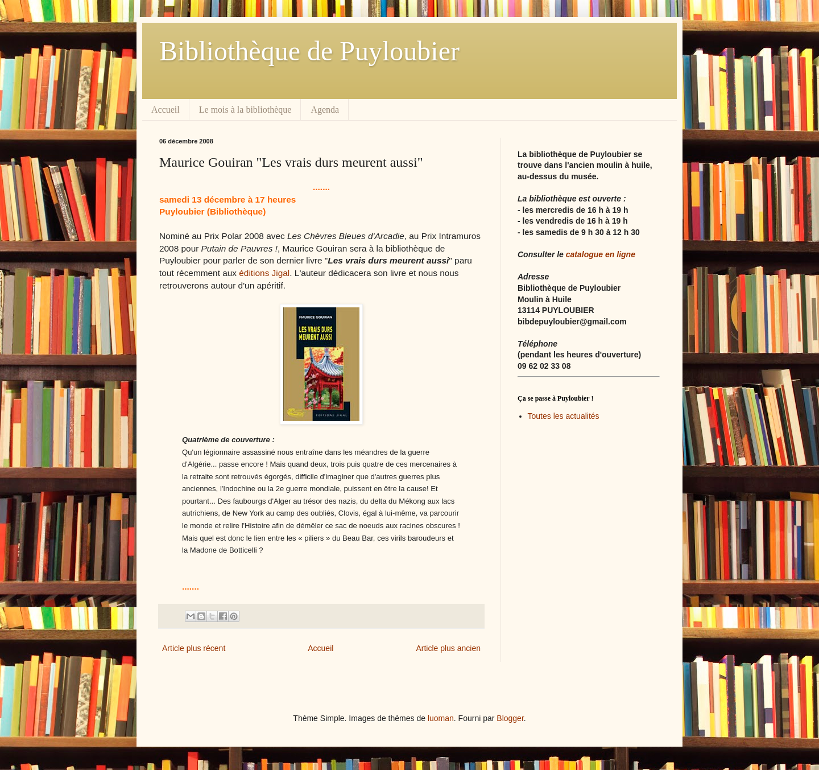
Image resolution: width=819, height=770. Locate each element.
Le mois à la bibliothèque (245, 109)
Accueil (165, 109)
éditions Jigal (264, 273)
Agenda (325, 109)
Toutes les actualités (563, 416)
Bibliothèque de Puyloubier (309, 51)
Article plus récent (193, 648)
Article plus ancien (448, 648)
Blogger (510, 718)
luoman (441, 718)
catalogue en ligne (600, 254)
